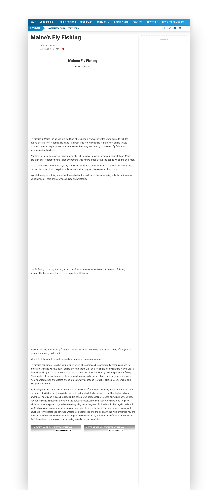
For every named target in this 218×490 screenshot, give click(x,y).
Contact (101, 22)
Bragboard (86, 22)
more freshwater (63, 431)
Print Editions (68, 22)
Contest (137, 22)
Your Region (46, 22)
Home (33, 22)
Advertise (152, 22)
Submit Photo (121, 22)
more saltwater (115, 431)
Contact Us (73, 28)
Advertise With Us (56, 28)
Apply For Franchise (173, 22)
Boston (35, 28)
